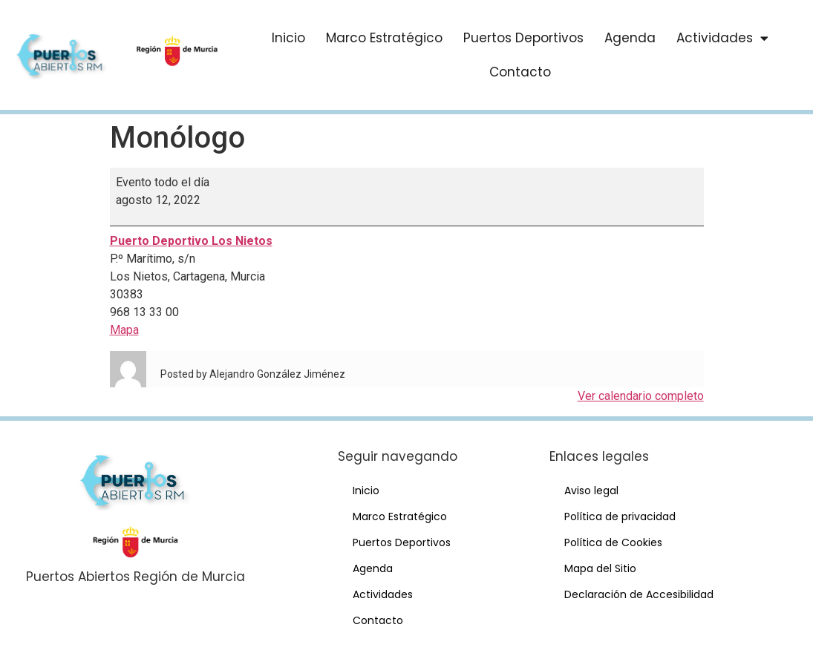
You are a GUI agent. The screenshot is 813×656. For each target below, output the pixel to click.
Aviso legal (591, 490)
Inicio (288, 38)
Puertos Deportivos (523, 38)
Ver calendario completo (641, 396)
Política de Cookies (613, 542)
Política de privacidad (620, 516)
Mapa (124, 330)
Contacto (520, 72)
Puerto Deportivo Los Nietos (191, 241)
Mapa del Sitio (600, 568)
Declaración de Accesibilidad (639, 594)
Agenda (630, 38)
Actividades (722, 38)
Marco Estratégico (384, 38)
